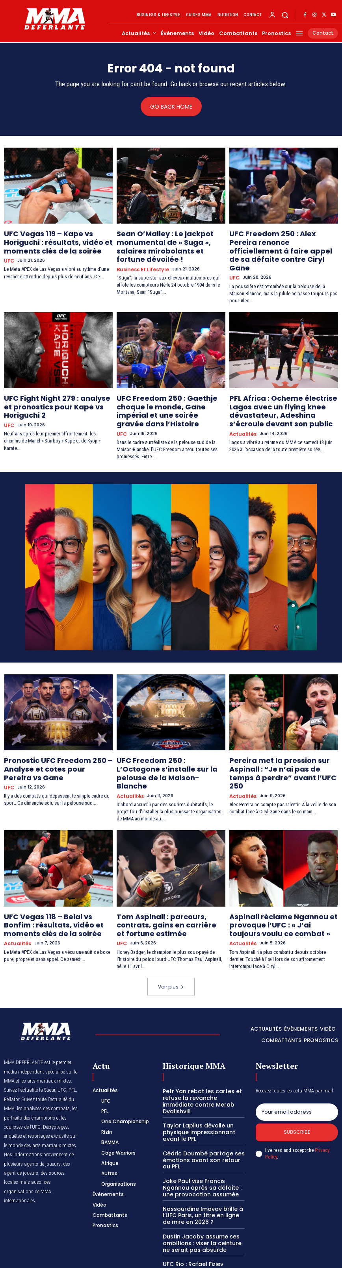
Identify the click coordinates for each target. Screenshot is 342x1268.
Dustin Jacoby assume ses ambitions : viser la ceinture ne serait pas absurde (202, 1176)
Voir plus (171, 934)
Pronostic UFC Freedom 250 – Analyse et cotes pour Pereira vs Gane (53, 735)
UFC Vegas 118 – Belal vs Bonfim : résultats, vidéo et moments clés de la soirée (58, 876)
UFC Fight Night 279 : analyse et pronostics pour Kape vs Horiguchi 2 (58, 384)
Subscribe (296, 1080)
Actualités (242, 409)
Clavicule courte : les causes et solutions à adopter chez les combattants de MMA (203, 1228)
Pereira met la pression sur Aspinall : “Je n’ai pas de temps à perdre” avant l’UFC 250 (282, 735)
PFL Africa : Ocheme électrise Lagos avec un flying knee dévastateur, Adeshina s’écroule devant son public (282, 391)
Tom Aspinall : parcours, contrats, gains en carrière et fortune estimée (167, 876)
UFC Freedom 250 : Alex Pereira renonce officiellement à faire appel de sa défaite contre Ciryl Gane (277, 243)
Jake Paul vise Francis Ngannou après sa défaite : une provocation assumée (203, 1123)
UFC (8, 255)
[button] (285, 14)
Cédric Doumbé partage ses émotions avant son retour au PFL (201, 1097)
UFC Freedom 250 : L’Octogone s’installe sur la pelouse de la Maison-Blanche (162, 735)
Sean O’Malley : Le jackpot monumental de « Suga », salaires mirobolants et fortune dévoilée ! (167, 240)
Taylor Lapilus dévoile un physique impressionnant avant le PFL (204, 1071)
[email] (297, 1059)
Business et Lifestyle (141, 255)
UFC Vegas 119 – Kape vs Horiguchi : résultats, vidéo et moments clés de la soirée (58, 240)
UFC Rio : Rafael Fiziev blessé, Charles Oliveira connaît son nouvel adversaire (200, 1202)
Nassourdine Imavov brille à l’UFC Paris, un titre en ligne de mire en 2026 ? (201, 1149)
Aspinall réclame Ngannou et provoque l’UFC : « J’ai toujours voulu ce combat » (275, 876)
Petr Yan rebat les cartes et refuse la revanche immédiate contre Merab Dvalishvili (201, 1044)
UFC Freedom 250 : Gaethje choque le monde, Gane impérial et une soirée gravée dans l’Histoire (169, 387)
